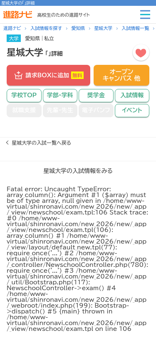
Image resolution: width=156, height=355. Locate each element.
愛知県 (78, 28)
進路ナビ (12, 28)
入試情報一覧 (135, 28)
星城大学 (103, 28)
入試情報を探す (46, 28)
